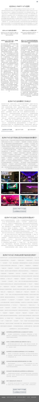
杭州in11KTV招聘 (7, 129)
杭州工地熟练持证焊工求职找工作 (14, 380)
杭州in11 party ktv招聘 (11, 397)
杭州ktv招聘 (33, 397)
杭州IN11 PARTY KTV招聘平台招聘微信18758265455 (19, 210)
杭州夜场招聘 (32, 129)
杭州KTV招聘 (19, 129)
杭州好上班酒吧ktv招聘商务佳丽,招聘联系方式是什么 (18, 341)
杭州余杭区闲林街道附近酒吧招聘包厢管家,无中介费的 (19, 361)
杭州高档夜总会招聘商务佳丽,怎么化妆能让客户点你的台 (19, 332)
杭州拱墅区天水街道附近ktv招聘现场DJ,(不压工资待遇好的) (20, 351)
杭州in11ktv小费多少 (21, 397)
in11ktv (28, 397)
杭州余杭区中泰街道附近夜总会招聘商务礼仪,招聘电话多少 (20, 371)
